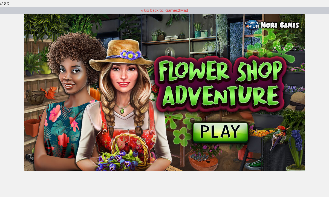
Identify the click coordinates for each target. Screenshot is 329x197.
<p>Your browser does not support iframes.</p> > (164, 92)
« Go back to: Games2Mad (164, 10)
